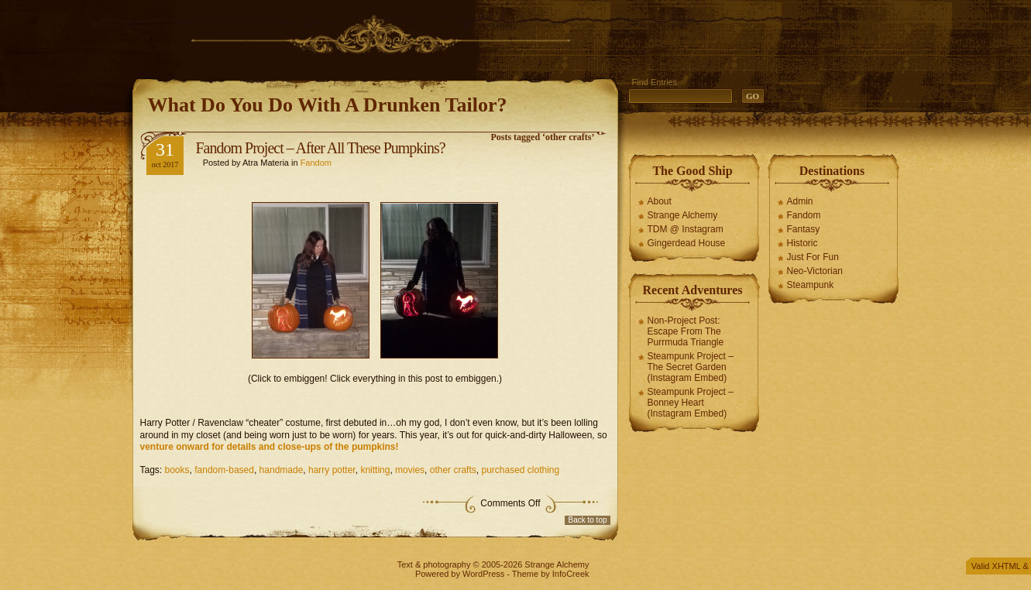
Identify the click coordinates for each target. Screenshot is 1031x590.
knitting (375, 470)
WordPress (483, 573)
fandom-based (224, 470)
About (660, 201)
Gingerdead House (687, 243)
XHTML (1006, 566)
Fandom (316, 162)
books (177, 470)
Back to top (587, 520)
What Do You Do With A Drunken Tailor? (327, 105)
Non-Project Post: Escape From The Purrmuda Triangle (686, 331)
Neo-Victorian (815, 271)
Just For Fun (813, 257)
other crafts (453, 470)
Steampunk (810, 285)
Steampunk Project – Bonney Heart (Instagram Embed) (691, 402)
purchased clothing (520, 470)
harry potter (332, 470)
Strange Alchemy (683, 215)
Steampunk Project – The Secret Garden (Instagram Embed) (691, 367)
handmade (281, 470)
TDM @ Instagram (685, 229)
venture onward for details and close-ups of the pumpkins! (269, 446)
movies (409, 470)
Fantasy (803, 229)
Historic (802, 243)
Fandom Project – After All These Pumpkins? (320, 147)
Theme (525, 573)
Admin (800, 201)
